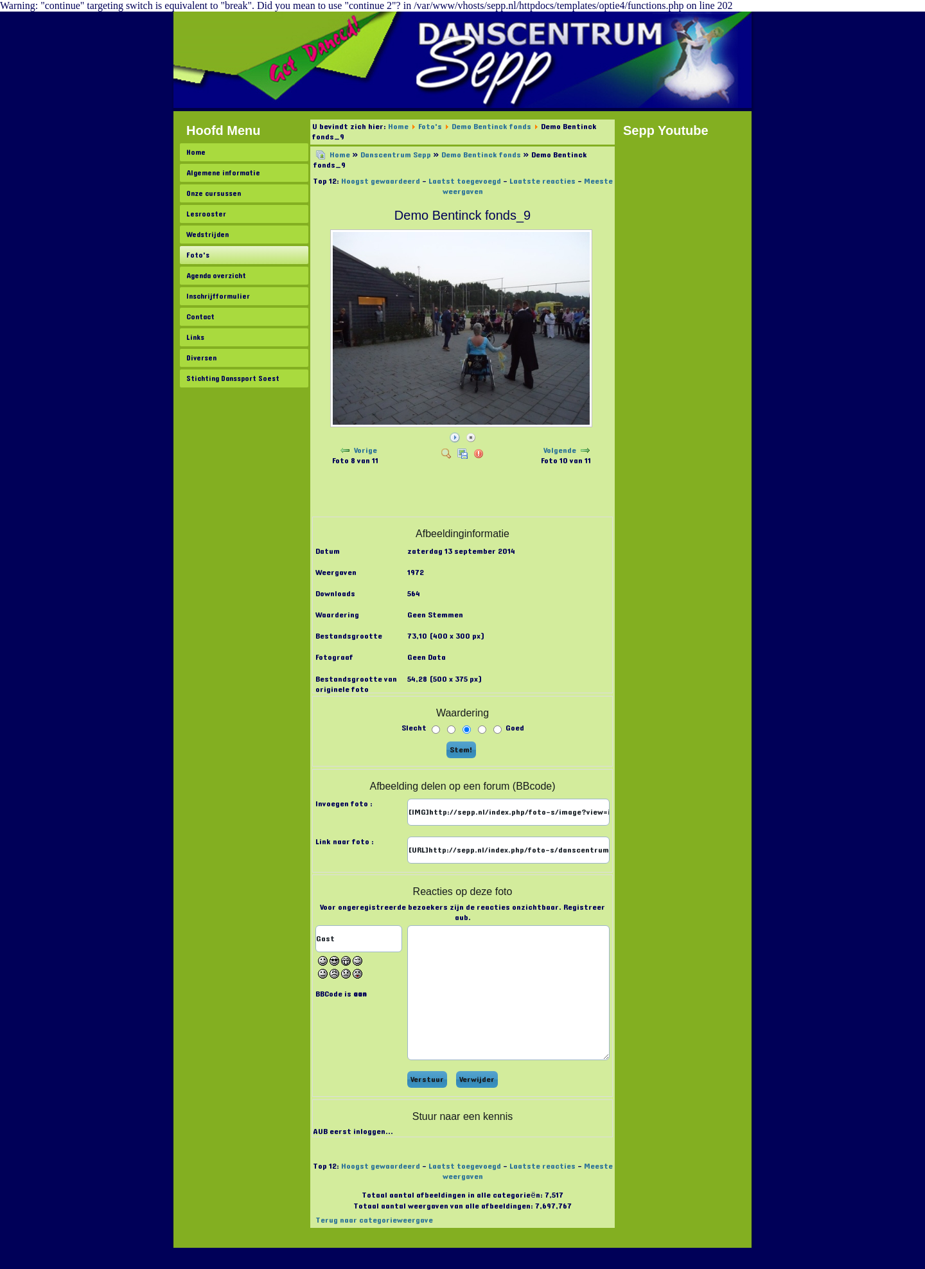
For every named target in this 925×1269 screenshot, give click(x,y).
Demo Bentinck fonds (491, 126)
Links (195, 337)
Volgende (559, 450)
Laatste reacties (542, 181)
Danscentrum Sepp (395, 155)
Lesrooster (206, 214)
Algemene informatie (223, 173)
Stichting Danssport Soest (232, 378)
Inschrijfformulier (218, 296)
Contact (200, 317)
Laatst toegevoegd (464, 181)
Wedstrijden (207, 234)
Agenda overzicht (216, 276)
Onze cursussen (213, 193)
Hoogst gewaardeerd (380, 181)
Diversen (201, 358)
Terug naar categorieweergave (374, 1220)
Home (196, 152)
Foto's (197, 255)
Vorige (365, 450)
